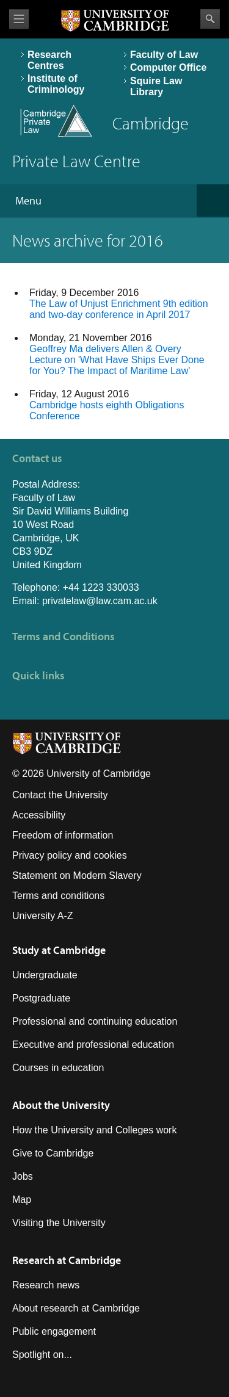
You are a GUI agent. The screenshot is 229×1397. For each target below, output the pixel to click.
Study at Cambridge (59, 950)
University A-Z (42, 916)
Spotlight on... (42, 1354)
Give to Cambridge (52, 1153)
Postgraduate (41, 998)
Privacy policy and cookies (69, 855)
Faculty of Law (164, 54)
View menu (19, 19)
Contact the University (60, 795)
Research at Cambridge (66, 1260)
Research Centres (49, 60)
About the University (61, 1105)
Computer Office (168, 67)
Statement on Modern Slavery (77, 875)
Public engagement (54, 1331)
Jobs (22, 1176)
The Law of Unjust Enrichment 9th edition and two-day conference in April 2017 (118, 309)
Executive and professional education (93, 1044)
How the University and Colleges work (94, 1130)
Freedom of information (62, 835)
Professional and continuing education (94, 1021)
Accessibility (38, 815)
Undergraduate (45, 975)
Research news (45, 1285)
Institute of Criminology (55, 84)
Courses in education (58, 1068)
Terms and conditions (58, 895)
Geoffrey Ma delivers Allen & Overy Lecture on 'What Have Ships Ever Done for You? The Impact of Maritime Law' (117, 360)
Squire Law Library (156, 86)
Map (21, 1199)
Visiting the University (59, 1223)
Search (210, 19)
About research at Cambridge (76, 1308)
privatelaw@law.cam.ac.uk (100, 601)
